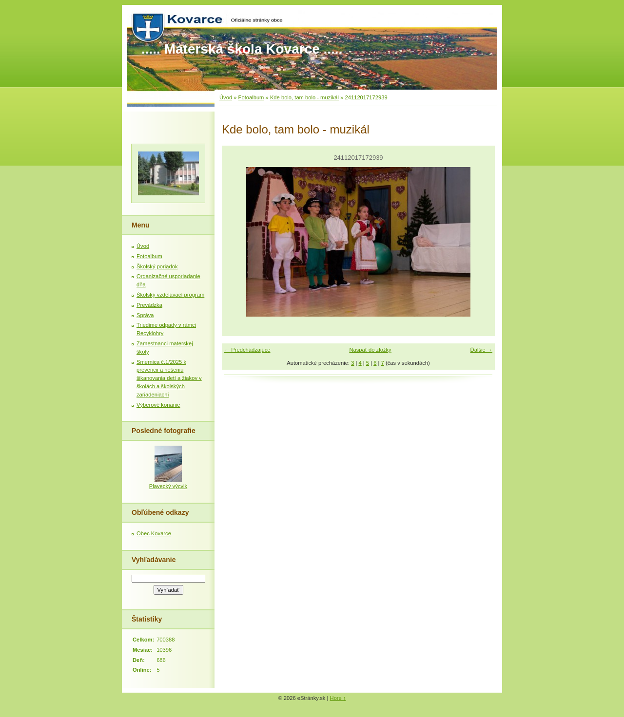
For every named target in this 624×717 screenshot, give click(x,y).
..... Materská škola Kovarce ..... (241, 49)
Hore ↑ (338, 698)
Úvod (225, 97)
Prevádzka (149, 305)
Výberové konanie (158, 405)
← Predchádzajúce (247, 350)
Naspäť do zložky (370, 350)
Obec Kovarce (153, 533)
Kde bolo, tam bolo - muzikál (304, 97)
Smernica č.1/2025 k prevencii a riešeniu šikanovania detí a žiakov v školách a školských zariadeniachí (169, 378)
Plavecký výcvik (168, 486)
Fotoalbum (251, 97)
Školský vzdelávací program (170, 295)
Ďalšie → (481, 350)
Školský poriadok (157, 266)
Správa (145, 315)
